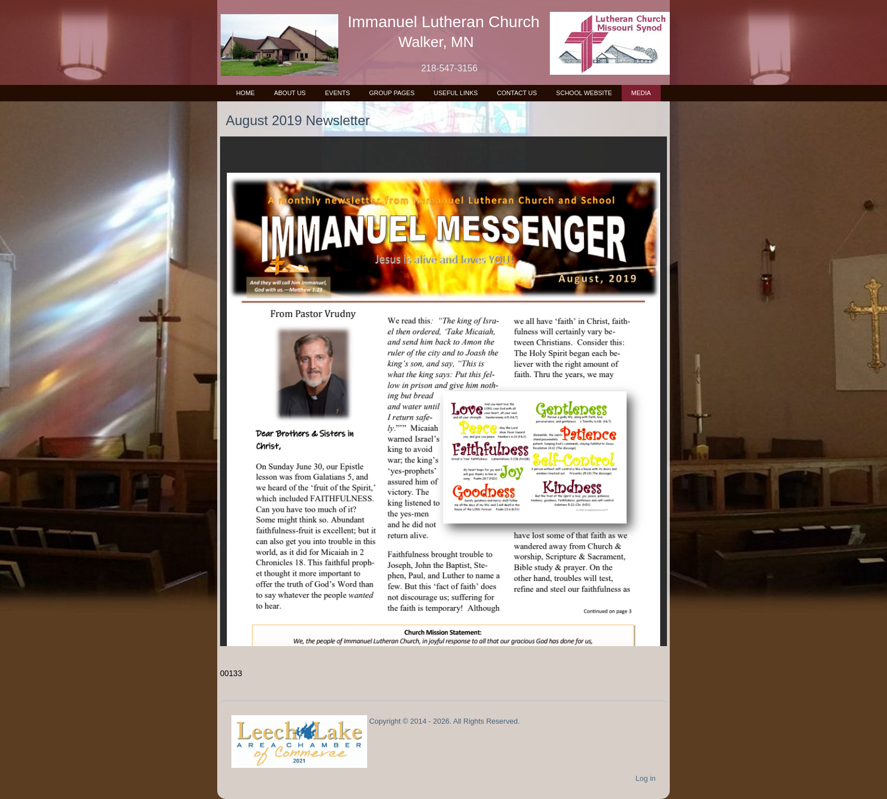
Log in (646, 778)
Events (337, 92)
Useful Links (456, 92)
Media (641, 92)
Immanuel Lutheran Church (444, 22)
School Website (584, 92)
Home (245, 92)
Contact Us (517, 92)
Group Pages (391, 92)
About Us (289, 92)
